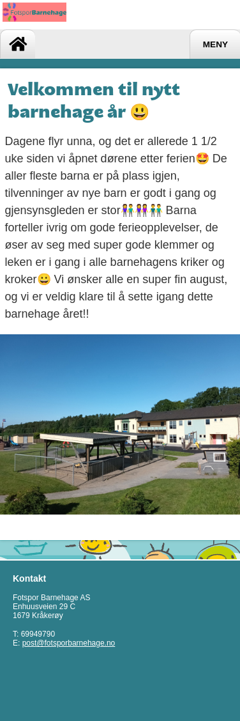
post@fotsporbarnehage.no (69, 643)
